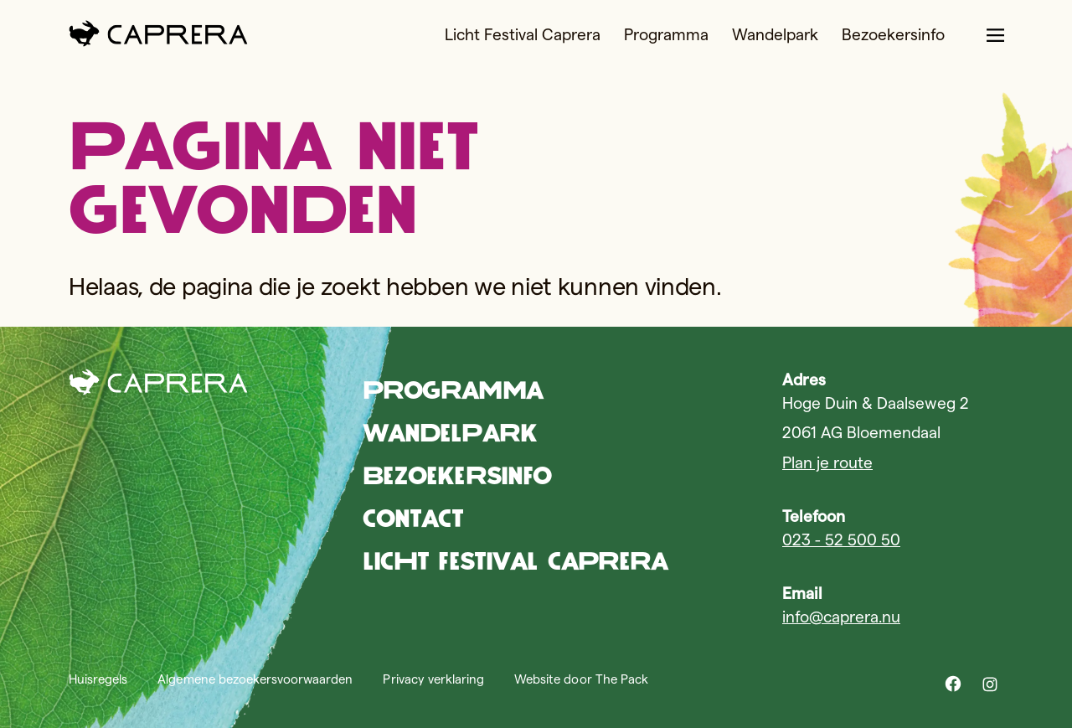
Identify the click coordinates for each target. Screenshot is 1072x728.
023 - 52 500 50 (841, 540)
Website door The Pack (581, 679)
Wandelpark (775, 35)
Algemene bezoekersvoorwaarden (255, 679)
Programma (666, 35)
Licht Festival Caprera (522, 35)
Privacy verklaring (433, 679)
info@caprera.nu (841, 617)
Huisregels (98, 679)
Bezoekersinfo (893, 35)
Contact (413, 518)
